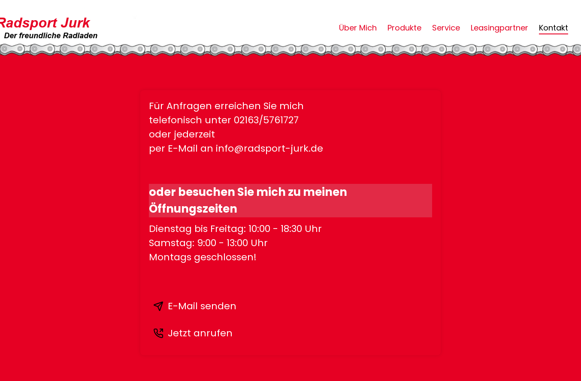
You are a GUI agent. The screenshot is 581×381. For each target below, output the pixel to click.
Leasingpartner (499, 27)
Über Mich (358, 27)
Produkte (404, 27)
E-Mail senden (194, 306)
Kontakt (553, 27)
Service (446, 27)
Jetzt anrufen (193, 333)
